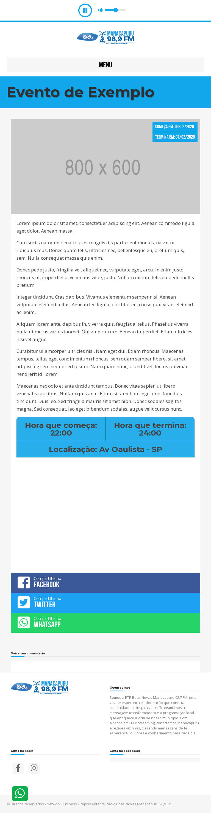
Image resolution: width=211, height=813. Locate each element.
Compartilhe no (105, 582)
